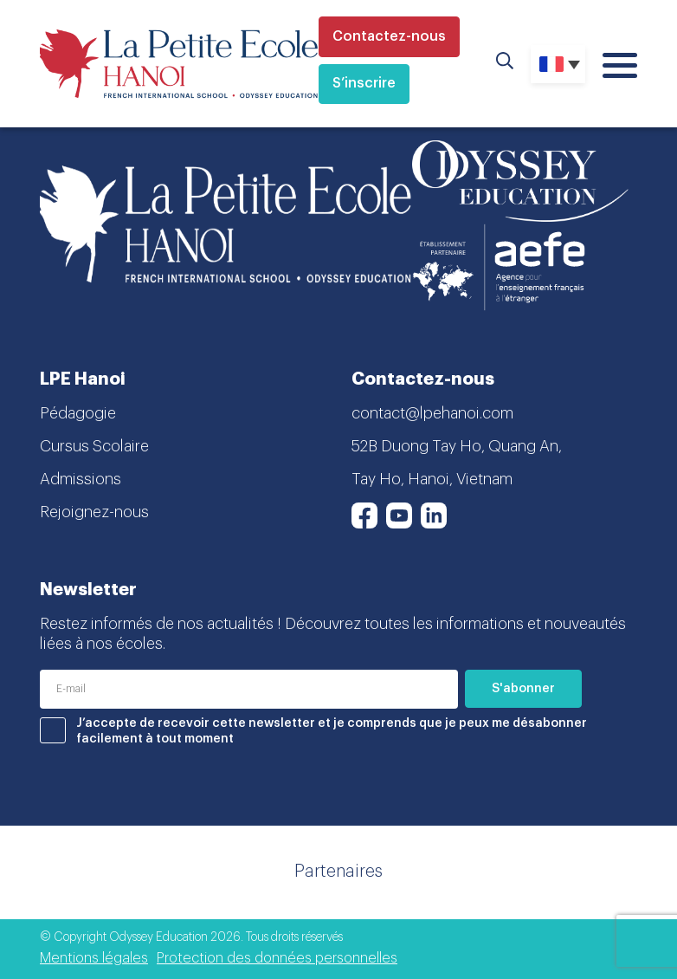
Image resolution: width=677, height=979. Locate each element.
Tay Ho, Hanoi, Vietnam (432, 479)
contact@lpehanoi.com (432, 413)
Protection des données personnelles (277, 958)
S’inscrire (364, 83)
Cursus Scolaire (94, 446)
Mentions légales (94, 958)
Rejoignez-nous (94, 512)
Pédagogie (78, 413)
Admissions (80, 479)
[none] (558, 64)
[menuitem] (558, 64)
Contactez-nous (389, 36)
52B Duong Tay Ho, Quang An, (456, 446)
